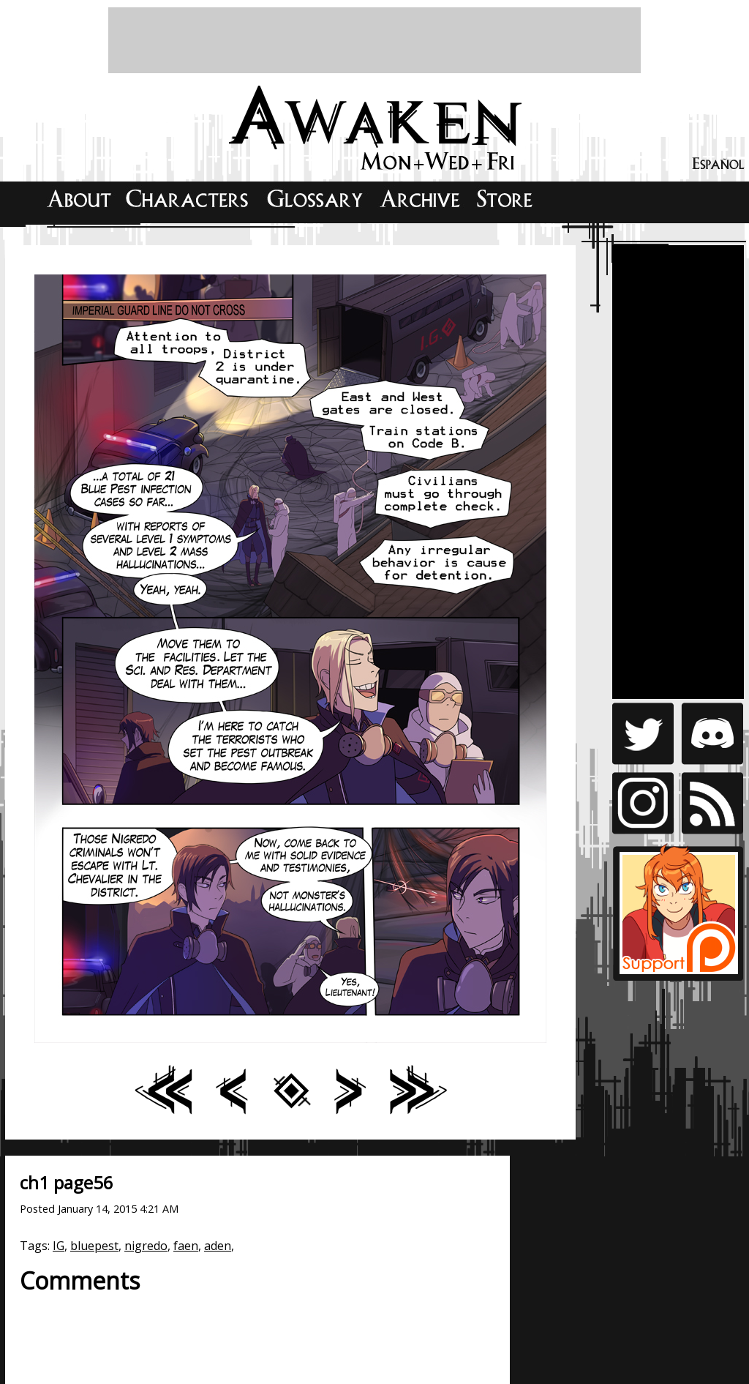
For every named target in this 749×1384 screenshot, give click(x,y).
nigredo (146, 1246)
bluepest (94, 1246)
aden (217, 1246)
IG (58, 1246)
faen (185, 1246)
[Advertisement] (374, 40)
